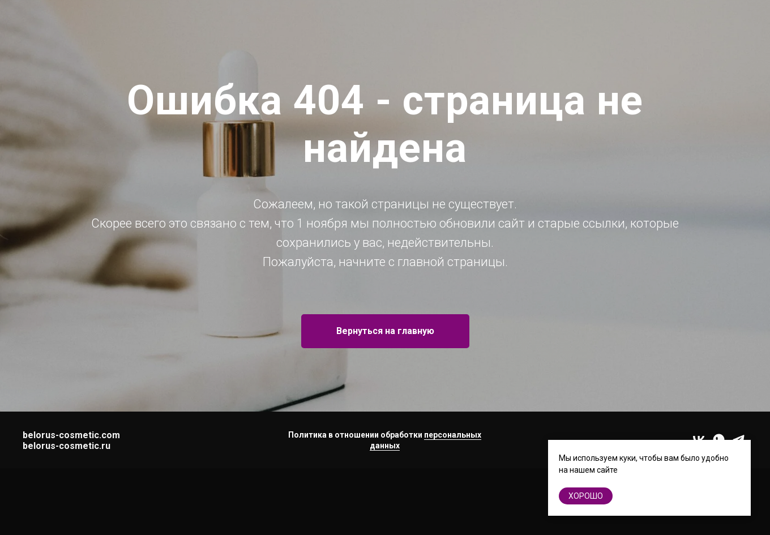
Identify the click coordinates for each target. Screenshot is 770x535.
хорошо (585, 495)
